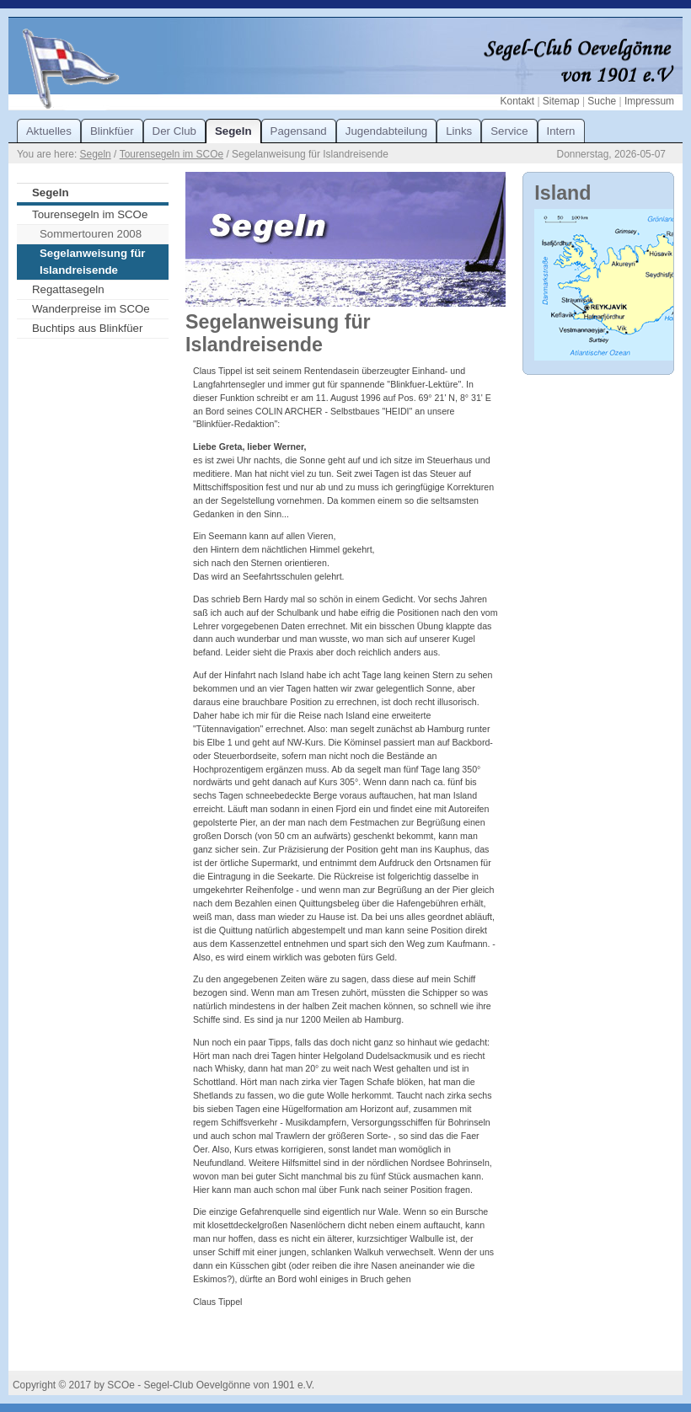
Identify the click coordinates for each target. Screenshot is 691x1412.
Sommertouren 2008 (91, 233)
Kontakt (517, 101)
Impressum (649, 101)
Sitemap (561, 101)
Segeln (95, 154)
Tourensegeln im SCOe (171, 154)
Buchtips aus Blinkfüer (87, 328)
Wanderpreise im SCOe (91, 308)
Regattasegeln (68, 289)
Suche (601, 101)
